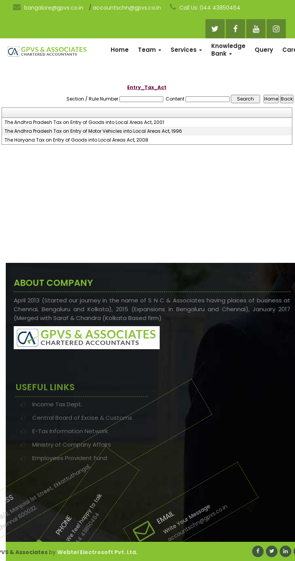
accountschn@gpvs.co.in (127, 8)
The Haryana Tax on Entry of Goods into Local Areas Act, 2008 (76, 140)
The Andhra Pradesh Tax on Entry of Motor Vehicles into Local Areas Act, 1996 (93, 131)
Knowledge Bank (228, 50)
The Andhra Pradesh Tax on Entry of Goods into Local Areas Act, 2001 (84, 122)
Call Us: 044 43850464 (205, 7)
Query (264, 50)
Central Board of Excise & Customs (82, 435)
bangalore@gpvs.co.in (48, 7)
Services (186, 50)
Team (149, 50)
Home (120, 50)
